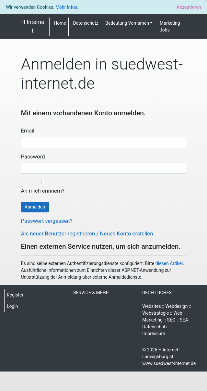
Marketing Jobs (170, 26)
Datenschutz (85, 23)
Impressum (153, 333)
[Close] (189, 7)
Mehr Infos (66, 7)
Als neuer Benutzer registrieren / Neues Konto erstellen (87, 233)
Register (15, 294)
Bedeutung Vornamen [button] (127, 23)
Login (12, 306)
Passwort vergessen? (47, 221)
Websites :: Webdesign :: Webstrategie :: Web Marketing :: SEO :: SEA (166, 313)
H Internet (32, 26)
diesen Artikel (169, 263)
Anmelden (35, 206)
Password (33, 156)
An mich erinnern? (43, 187)
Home (60, 23)
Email (28, 130)
